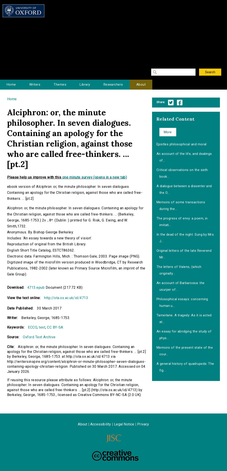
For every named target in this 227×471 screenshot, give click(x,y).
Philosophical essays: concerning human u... (182, 302)
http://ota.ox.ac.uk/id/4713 (66, 298)
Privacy (143, 424)
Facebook (179, 102)
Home (11, 85)
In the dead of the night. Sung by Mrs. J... (186, 238)
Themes (60, 85)
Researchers (113, 85)
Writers (34, 85)
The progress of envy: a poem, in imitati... (182, 221)
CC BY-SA (55, 327)
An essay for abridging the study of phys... (184, 334)
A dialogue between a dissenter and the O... (184, 189)
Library (85, 85)
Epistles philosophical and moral (182, 144)
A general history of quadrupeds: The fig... (185, 367)
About (141, 85)
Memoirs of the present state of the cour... (185, 351)
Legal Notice (124, 424)
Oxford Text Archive (39, 337)
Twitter (171, 102)
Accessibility (100, 424)
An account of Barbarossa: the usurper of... (181, 286)
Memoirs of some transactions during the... (181, 205)
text (42, 327)
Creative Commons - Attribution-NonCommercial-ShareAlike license (115, 455)
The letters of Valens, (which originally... (179, 270)
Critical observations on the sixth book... (182, 173)
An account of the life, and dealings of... (184, 157)
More (168, 132)
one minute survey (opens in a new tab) (94, 177)
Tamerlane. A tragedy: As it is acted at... (184, 318)
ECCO (32, 327)
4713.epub (36, 287)
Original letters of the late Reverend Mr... (184, 254)
